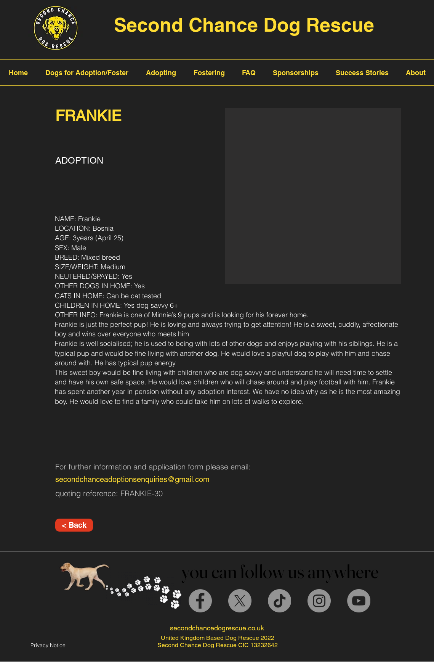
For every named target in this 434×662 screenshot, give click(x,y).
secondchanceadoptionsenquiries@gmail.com (132, 479)
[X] (239, 600)
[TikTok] (279, 600)
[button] (313, 196)
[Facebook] (200, 600)
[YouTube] (358, 600)
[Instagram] (319, 600)
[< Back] (74, 525)
